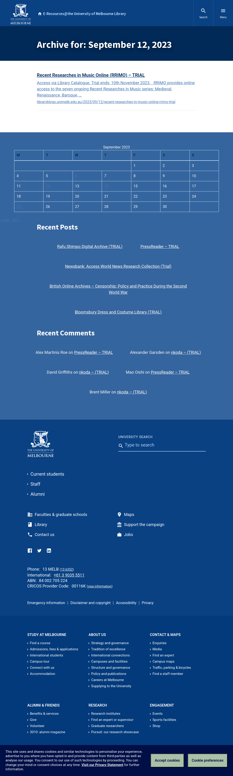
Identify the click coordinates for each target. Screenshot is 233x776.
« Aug (4, 220)
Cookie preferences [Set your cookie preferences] (207, 760)
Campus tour (40, 661)
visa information (99, 586)
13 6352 (67, 570)
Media (157, 649)
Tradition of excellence (108, 649)
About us (97, 635)
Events (157, 714)
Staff (35, 484)
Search (203, 13)
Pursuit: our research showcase (115, 732)
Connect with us (42, 668)
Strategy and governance (110, 643)
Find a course (40, 643)
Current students (47, 474)
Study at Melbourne (46, 635)
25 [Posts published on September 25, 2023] (19, 206)
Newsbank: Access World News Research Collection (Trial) (118, 266)
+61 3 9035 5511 (69, 575)
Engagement (162, 705)
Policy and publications (108, 674)
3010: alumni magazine (47, 732)
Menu (223, 13)
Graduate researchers (107, 726)
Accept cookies (167, 760)
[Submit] (119, 455)
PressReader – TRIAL (159, 246)
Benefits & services (44, 714)
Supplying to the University (111, 686)
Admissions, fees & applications (54, 649)
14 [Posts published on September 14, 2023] (106, 186)
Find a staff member (167, 674)
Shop (156, 726)
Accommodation (42, 674)
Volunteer (37, 726)
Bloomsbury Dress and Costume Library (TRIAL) (118, 312)
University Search (135, 437)
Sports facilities (164, 720)
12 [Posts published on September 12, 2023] (48, 186)
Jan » (16, 220)
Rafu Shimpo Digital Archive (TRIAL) (89, 246)
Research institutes (105, 714)
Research (98, 705)
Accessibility (126, 603)
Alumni (37, 494)
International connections (110, 655)
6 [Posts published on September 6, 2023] (76, 176)
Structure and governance (110, 668)
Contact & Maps (165, 635)
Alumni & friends (43, 705)
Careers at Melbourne (107, 680)
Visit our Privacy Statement (102, 765)
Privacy (148, 603)
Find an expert (163, 655)
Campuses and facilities (109, 661)
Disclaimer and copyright (91, 603)
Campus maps (163, 661)
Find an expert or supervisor (112, 720)
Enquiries (159, 643)
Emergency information (46, 603)
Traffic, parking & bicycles (171, 668)
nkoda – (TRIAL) (186, 352)
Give (33, 720)
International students (46, 655)
